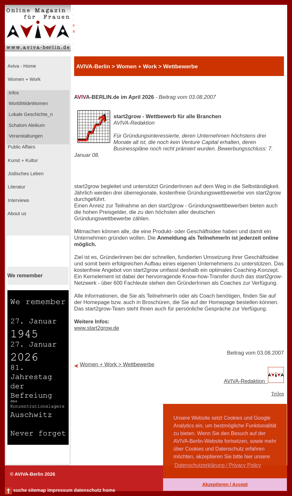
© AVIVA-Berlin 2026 (32, 474)
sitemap (37, 490)
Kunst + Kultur (22, 160)
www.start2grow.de (96, 328)
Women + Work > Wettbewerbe (117, 364)
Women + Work (23, 79)
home (108, 490)
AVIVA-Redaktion (254, 381)
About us (16, 213)
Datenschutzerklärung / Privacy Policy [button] (217, 465)
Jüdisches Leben (25, 173)
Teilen (277, 393)
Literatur (15, 186)
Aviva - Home (21, 66)
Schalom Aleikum (26, 125)
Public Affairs (20, 146)
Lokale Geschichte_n (30, 114)
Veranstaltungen (25, 135)
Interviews (17, 200)
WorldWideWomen (27, 103)
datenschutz (88, 490)
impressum (60, 490)
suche (20, 490)
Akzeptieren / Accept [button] (225, 484)
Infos (13, 92)
